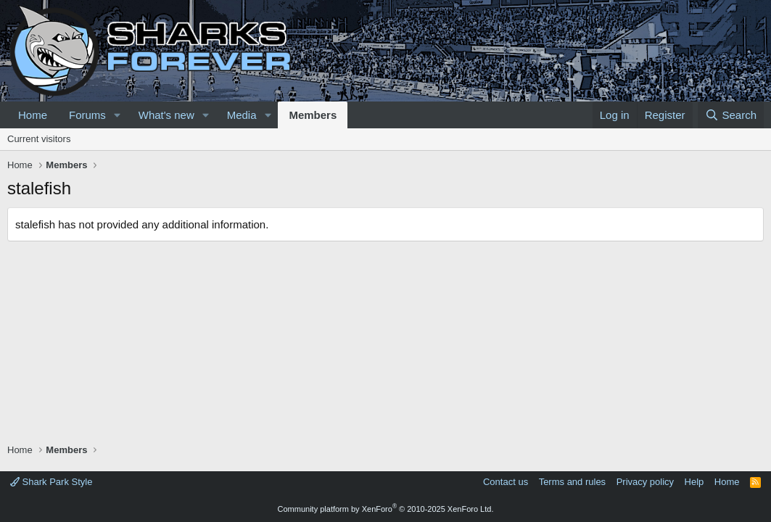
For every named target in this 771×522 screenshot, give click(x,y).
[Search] (731, 115)
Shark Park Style (51, 481)
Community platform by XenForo (386, 509)
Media (242, 115)
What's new (166, 115)
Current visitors (38, 138)
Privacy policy (645, 481)
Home (32, 115)
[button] (117, 115)
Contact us (505, 481)
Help (694, 481)
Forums (87, 115)
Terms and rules (572, 481)
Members (313, 115)
